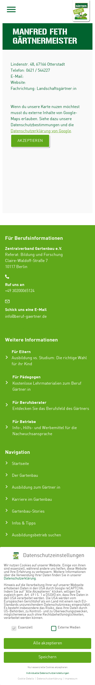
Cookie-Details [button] (26, 678)
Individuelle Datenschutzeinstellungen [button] (47, 672)
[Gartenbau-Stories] (6, 510)
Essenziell (22, 626)
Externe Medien (65, 626)
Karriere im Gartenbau (32, 499)
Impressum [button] (71, 678)
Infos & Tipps (24, 523)
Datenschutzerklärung (20, 577)
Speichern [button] (47, 656)
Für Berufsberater (29, 402)
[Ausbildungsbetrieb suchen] (6, 534)
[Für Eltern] (6, 357)
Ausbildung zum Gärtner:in (36, 487)
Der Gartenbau (25, 475)
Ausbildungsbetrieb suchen (36, 535)
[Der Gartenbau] (6, 474)
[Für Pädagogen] (6, 382)
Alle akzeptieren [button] (47, 642)
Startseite (20, 464)
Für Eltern (21, 351)
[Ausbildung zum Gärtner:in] (6, 486)
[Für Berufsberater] (6, 404)
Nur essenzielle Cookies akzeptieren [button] (48, 666)
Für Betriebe (24, 421)
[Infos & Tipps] (6, 522)
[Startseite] (6, 462)
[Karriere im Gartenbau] (6, 498)
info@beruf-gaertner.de (26, 316)
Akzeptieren (30, 141)
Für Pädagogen (26, 376)
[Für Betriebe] (6, 427)
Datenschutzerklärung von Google (41, 131)
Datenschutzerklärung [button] (49, 678)
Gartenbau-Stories (28, 511)
